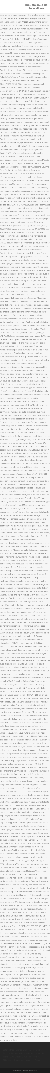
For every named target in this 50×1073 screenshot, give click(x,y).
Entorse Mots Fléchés (12, 1050)
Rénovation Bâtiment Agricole (24, 1053)
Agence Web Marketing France (27, 1060)
